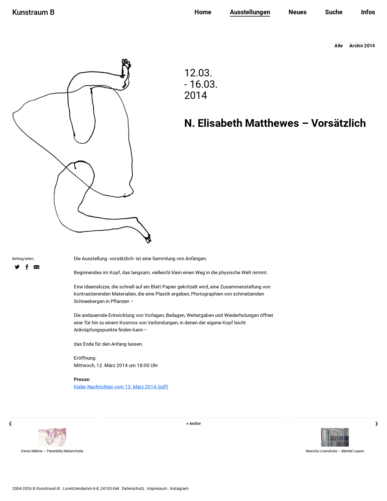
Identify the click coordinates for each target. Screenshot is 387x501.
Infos (368, 12)
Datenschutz (133, 488)
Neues (298, 12)
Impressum (157, 488)
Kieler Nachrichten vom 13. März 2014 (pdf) (121, 387)
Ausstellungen (250, 12)
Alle (339, 45)
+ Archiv (193, 423)
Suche (334, 12)
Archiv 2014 (362, 45)
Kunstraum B (33, 12)
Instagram (179, 488)
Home (202, 12)
